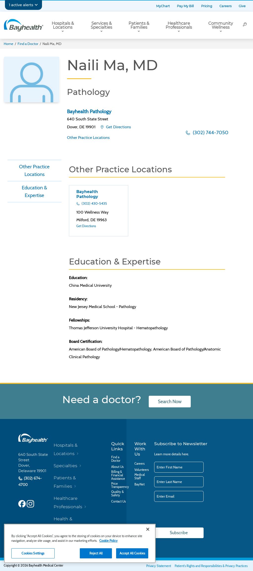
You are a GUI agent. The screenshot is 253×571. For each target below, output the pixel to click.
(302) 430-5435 (94, 203)
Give (242, 6)
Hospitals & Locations (63, 25)
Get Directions (118, 126)
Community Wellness (220, 25)
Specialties (65, 465)
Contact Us (118, 501)
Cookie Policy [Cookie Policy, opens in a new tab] (108, 541)
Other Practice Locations (88, 137)
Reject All (96, 553)
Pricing (206, 6)
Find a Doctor (28, 44)
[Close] (147, 529)
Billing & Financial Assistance (118, 475)
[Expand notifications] (36, 5)
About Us (117, 467)
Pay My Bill (185, 6)
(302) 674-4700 (30, 481)
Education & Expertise (34, 191)
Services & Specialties (101, 25)
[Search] (244, 25)
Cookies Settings (32, 553)
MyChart (163, 6)
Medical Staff (139, 476)
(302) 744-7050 (209, 132)
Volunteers (141, 470)
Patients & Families (138, 25)
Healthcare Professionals (179, 25)
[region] (80, 543)
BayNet (139, 484)
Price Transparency (120, 485)
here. (185, 454)
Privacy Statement (158, 566)
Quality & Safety (117, 493)
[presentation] (191, 515)
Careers (225, 6)
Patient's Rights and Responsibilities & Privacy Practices (211, 566)
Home (8, 44)
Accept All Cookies (132, 553)
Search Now (170, 401)
